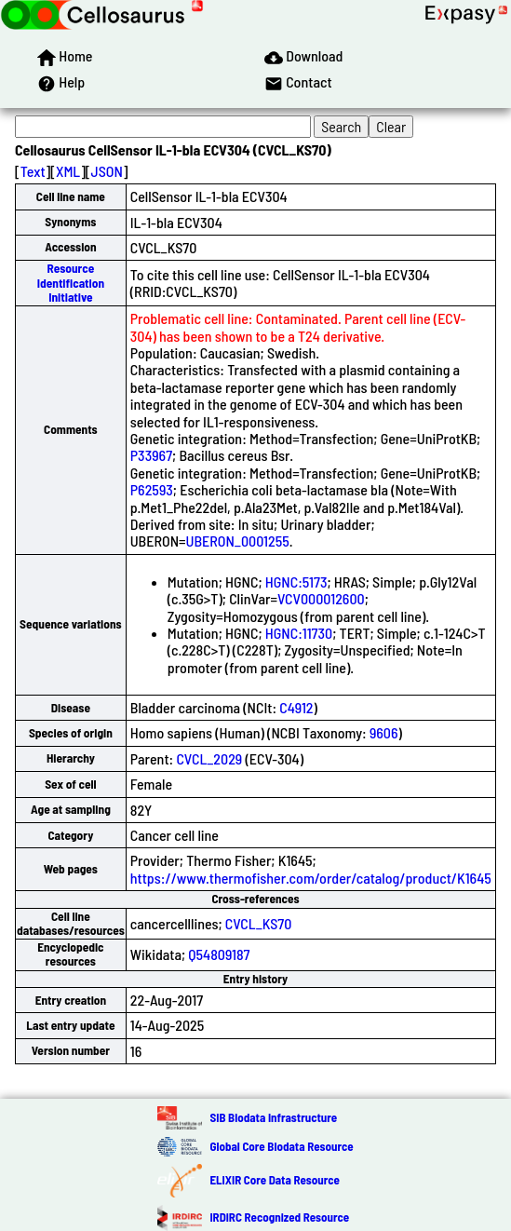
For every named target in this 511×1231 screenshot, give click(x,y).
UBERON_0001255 (237, 540)
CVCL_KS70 (258, 923)
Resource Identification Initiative (70, 282)
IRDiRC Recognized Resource (279, 1217)
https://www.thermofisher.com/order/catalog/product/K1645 (310, 877)
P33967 (151, 455)
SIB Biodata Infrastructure (273, 1117)
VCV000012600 (321, 598)
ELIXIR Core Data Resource (274, 1179)
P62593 (151, 489)
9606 (384, 732)
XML (68, 171)
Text (33, 171)
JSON (107, 171)
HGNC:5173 (296, 581)
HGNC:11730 (298, 633)
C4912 (296, 707)
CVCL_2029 (209, 758)
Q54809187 (218, 954)
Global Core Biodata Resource (281, 1146)
